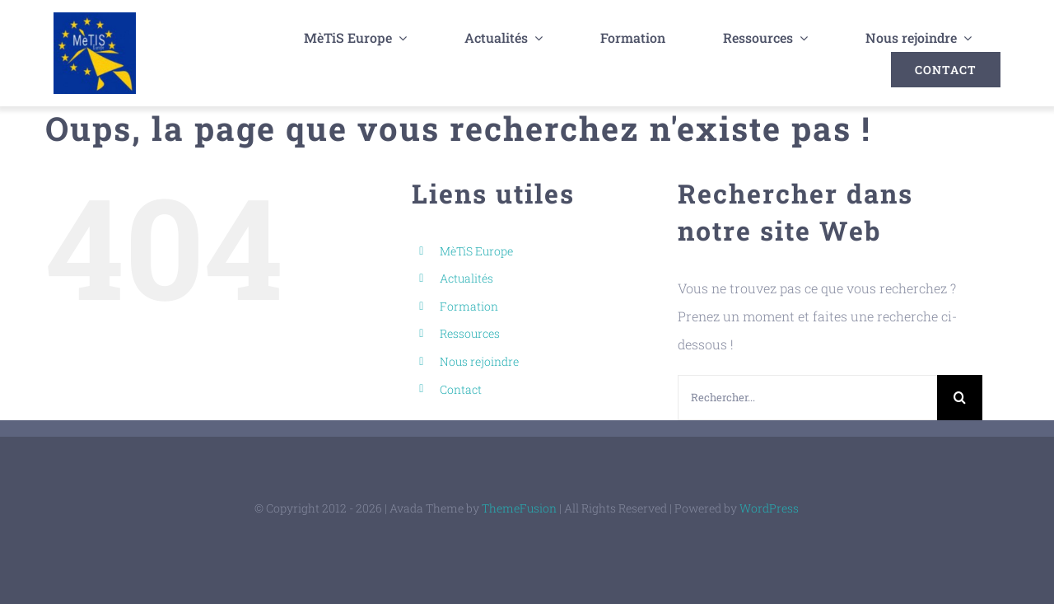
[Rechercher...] (807, 396)
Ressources (470, 333)
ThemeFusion (519, 507)
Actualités (466, 278)
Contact (461, 388)
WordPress (769, 507)
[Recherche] (959, 396)
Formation (469, 305)
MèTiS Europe (476, 250)
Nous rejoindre (479, 360)
